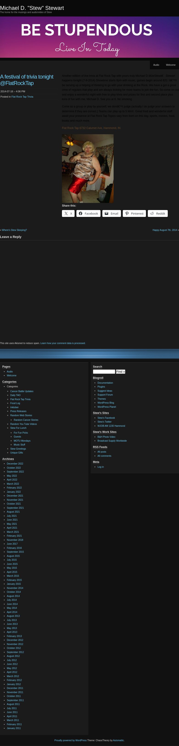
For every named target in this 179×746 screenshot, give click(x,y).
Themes (102, 399)
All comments (104, 456)
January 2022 (14, 492)
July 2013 (12, 620)
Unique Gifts (16, 452)
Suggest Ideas (105, 391)
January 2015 (14, 584)
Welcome (171, 65)
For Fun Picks (21, 433)
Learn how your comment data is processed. (63, 343)
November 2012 (15, 644)
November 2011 (15, 692)
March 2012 (13, 676)
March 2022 (13, 484)
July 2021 (12, 516)
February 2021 (14, 536)
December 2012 (15, 640)
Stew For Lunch (18, 428)
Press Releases (18, 411)
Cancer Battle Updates (22, 391)
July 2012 (12, 660)
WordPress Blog (106, 403)
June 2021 (12, 520)
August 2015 (13, 556)
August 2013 (13, 616)
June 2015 (12, 564)
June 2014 (12, 604)
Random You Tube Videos (23, 424)
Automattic (118, 740)
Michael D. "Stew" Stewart (32, 8)
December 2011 (15, 688)
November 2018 (15, 540)
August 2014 (13, 596)
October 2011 (14, 696)
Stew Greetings (18, 449)
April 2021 (12, 528)
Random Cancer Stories (26, 420)
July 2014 (12, 600)
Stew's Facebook (106, 418)
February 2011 (14, 724)
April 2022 (12, 479)
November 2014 (15, 588)
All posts (102, 452)
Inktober (14, 407)
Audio (156, 65)
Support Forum (105, 394)
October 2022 (14, 468)
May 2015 (12, 568)
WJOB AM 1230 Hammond (111, 426)
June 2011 (12, 712)
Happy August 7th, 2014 (165, 230)
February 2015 (14, 580)
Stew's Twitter (105, 422)
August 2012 (13, 656)
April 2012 (12, 672)
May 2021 (12, 524)
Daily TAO (15, 395)
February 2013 (14, 636)
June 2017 (12, 544)
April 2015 (12, 572)
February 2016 (14, 548)
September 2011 (15, 700)
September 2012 (15, 652)
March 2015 (13, 576)
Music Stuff (19, 444)
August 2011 (13, 704)
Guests (17, 436)
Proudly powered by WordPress (70, 740)
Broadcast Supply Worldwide (112, 441)
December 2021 (15, 496)
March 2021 (13, 532)
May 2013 (12, 628)
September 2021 (15, 508)
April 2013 (12, 632)
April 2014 (12, 612)
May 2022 (12, 476)
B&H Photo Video (106, 437)
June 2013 (12, 624)
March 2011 (13, 720)
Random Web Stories (21, 415)
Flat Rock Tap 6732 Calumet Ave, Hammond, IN (91, 128)
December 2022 (15, 463)
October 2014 (14, 592)
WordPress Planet (107, 407)
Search (97, 366)
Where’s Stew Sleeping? (14, 230)
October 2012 (14, 648)
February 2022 (14, 487)
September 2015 (15, 552)
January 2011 (14, 728)
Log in (101, 467)
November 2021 (15, 500)
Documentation (105, 383)
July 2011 (12, 708)
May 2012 (12, 668)
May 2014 (12, 608)
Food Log (15, 403)
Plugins (101, 386)
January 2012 (14, 684)
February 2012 (14, 680)
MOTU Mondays (22, 441)
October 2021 (14, 504)
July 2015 (12, 560)
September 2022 (15, 471)
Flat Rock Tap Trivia (22, 96)
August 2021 (13, 512)
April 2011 (12, 716)
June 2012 (12, 664)
